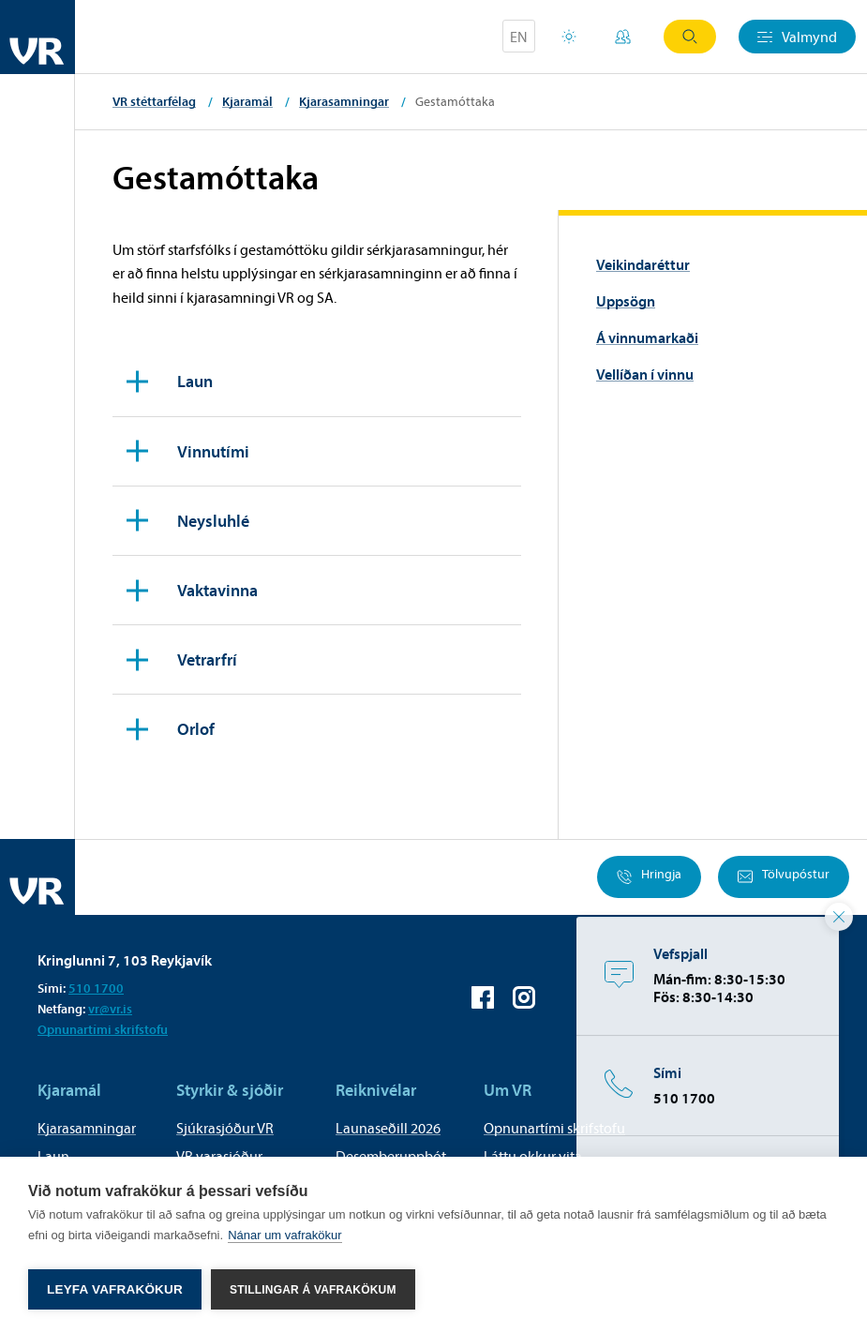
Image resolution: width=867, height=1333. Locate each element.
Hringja (649, 877)
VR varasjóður (219, 1155)
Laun (53, 1155)
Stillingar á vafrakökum (313, 1289)
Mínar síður (623, 36)
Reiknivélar (376, 1090)
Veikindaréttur (643, 264)
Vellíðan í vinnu (645, 374)
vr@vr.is (110, 1008)
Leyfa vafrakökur (115, 1289)
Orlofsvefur (568, 36)
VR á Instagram (524, 997)
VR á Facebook (482, 997)
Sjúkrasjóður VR (225, 1127)
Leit (689, 36)
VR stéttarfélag (154, 101)
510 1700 (96, 988)
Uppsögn (625, 301)
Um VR (507, 1090)
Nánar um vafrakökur (284, 1240)
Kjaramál (247, 101)
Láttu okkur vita (533, 1155)
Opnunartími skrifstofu (102, 1029)
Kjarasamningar (344, 101)
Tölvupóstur (784, 877)
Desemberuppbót (391, 1155)
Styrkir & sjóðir (229, 1090)
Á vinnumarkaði (647, 337)
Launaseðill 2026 (388, 1127)
